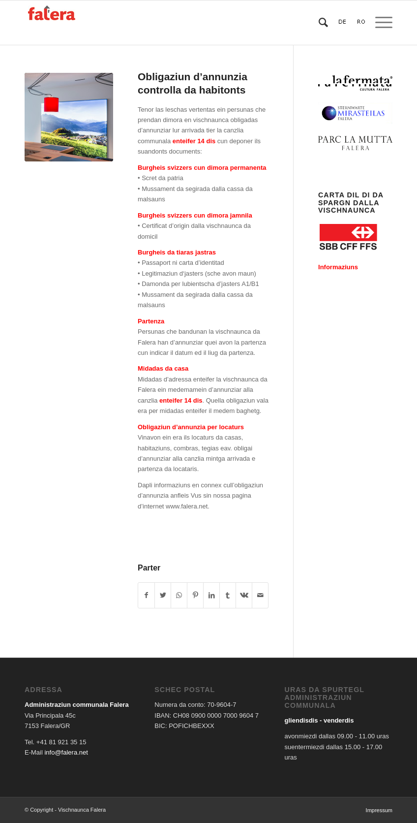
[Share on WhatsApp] (179, 595)
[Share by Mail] (260, 595)
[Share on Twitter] (163, 595)
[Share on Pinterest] (195, 595)
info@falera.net (66, 752)
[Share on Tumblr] (228, 595)
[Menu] (378, 22)
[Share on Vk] (244, 595)
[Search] (318, 22)
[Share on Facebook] (146, 595)
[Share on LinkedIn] (211, 595)
